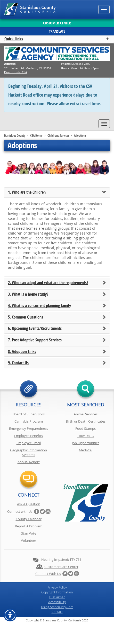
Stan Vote (28, 533)
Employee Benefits (28, 435)
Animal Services (85, 414)
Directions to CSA (15, 72)
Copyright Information (57, 592)
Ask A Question (28, 504)
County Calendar (29, 519)
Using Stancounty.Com (57, 607)
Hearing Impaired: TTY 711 (61, 559)
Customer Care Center (61, 566)
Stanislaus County (14, 135)
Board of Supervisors (29, 414)
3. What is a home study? (28, 294)
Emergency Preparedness (28, 428)
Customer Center (57, 23)
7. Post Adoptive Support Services (35, 340)
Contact (57, 612)
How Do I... (85, 435)
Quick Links (13, 39)
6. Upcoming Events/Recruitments (35, 328)
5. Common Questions (25, 317)
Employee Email (29, 443)
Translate (57, 31)
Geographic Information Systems (28, 452)
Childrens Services (58, 135)
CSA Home (36, 135)
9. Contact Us (18, 363)
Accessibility (57, 602)
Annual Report (29, 462)
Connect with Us (19, 511)
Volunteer (28, 540)
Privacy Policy (57, 587)
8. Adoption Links (22, 351)
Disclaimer (57, 597)
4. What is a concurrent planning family (39, 305)
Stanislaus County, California (62, 620)
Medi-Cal (85, 450)
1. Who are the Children (27, 192)
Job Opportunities (85, 443)
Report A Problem (28, 526)
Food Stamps (85, 428)
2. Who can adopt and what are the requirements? (48, 283)
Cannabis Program (28, 421)
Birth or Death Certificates (85, 421)
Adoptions (80, 135)
